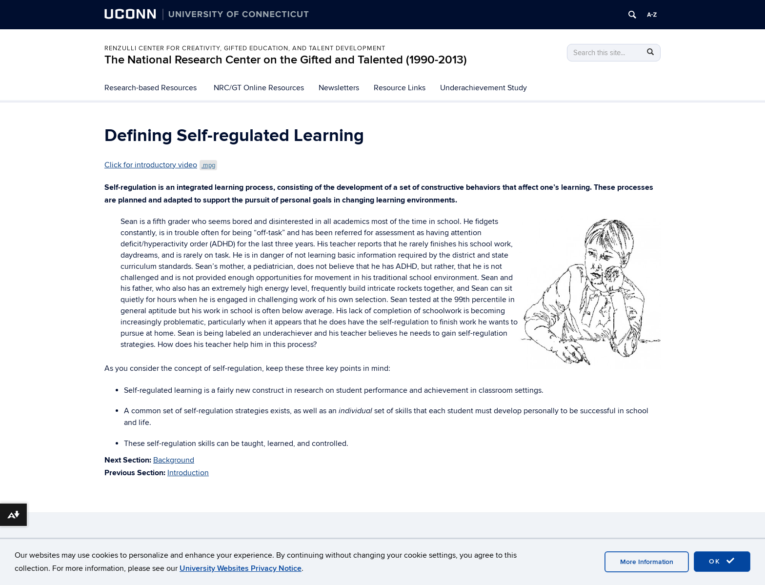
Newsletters (339, 88)
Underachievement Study (483, 88)
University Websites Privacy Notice (241, 568)
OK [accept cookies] (722, 561)
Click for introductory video (160, 165)
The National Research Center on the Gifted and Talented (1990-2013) (285, 60)
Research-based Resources (150, 88)
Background (173, 460)
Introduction (188, 473)
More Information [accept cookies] (646, 562)
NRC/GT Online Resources (259, 88)
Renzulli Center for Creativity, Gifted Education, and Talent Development (244, 48)
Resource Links (399, 88)
